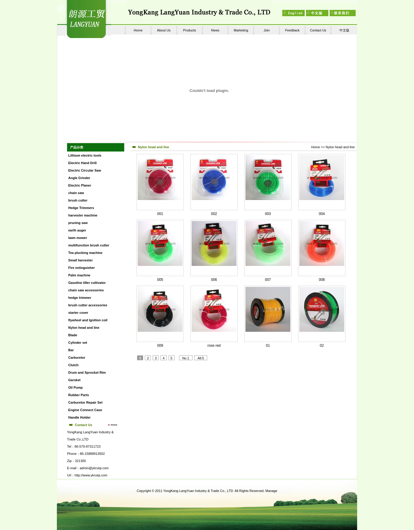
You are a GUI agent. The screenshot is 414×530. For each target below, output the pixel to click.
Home (138, 30)
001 (160, 214)
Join (267, 30)
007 (268, 280)
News (215, 30)
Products (189, 30)
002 (214, 214)
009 (160, 345)
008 (322, 280)
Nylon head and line (340, 147)
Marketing (241, 30)
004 (322, 214)
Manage (271, 491)
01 (268, 345)
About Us (164, 30)
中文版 (344, 30)
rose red (214, 345)
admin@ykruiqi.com (94, 468)
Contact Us (318, 30)
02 (322, 345)
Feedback (292, 30)
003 (268, 214)
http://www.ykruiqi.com (91, 475)
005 (160, 280)
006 (214, 280)
